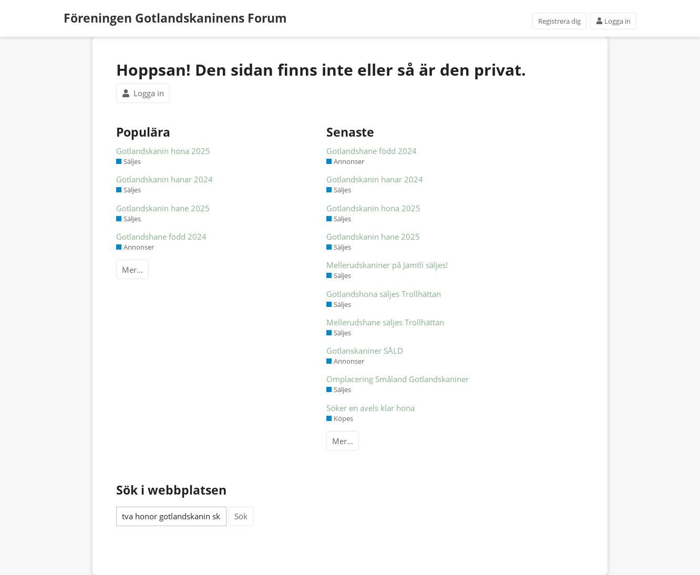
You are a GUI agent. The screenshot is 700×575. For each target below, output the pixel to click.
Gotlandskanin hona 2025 (163, 151)
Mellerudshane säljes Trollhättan (385, 322)
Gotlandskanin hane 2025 (163, 208)
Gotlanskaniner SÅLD (364, 350)
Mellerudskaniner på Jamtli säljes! (387, 265)
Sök (241, 516)
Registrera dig (559, 21)
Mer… (132, 269)
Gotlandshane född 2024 (161, 236)
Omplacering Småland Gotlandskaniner (397, 379)
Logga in (613, 21)
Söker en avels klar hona (370, 408)
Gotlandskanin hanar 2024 (164, 179)
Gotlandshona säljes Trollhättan (383, 294)
